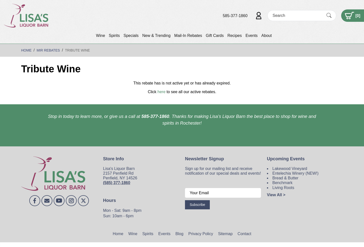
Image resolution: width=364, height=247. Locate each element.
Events (252, 35)
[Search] (297, 15)
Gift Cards (215, 35)
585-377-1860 (235, 16)
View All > (276, 195)
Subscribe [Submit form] (197, 205)
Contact (244, 234)
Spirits (114, 35)
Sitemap (225, 234)
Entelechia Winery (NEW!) (295, 173)
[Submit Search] (329, 15)
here (161, 92)
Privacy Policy (200, 234)
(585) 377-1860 (116, 183)
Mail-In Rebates (188, 35)
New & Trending (156, 35)
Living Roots (283, 188)
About (266, 35)
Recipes (234, 35)
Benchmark (282, 183)
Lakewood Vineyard (289, 168)
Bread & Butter (285, 178)
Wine (100, 35)
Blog (179, 234)
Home (118, 234)
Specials (130, 35)
